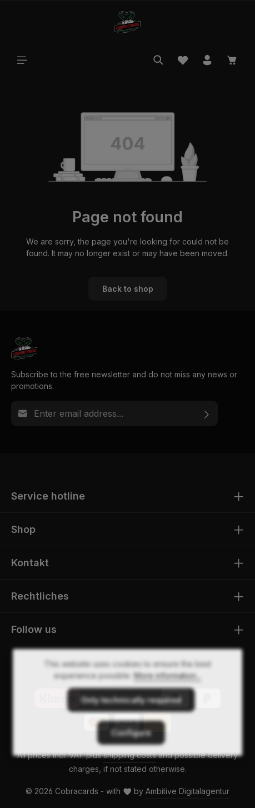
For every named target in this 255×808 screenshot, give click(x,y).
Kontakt (30, 562)
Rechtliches (40, 596)
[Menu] (22, 60)
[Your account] (207, 60)
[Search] (158, 60)
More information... (167, 697)
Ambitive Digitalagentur (187, 791)
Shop (23, 529)
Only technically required (131, 721)
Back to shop (127, 288)
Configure (131, 754)
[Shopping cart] (232, 60)
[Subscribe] (207, 413)
